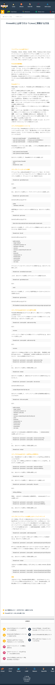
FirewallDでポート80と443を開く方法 (15, 613)
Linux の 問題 (8, 16)
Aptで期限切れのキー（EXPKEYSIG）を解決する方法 (19, 610)
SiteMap (26, 681)
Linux (20, 16)
